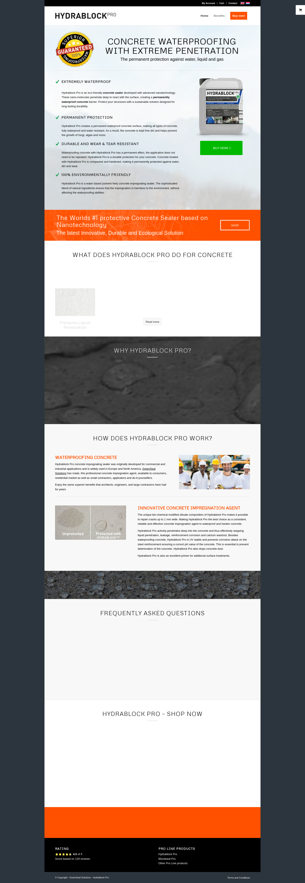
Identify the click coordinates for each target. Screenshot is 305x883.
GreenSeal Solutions (80, 877)
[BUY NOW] (221, 148)
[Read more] (152, 321)
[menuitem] (208, 3)
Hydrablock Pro (167, 854)
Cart (221, 3)
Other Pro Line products (173, 863)
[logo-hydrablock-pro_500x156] (85, 15)
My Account (208, 3)
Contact (233, 3)
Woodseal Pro (167, 858)
